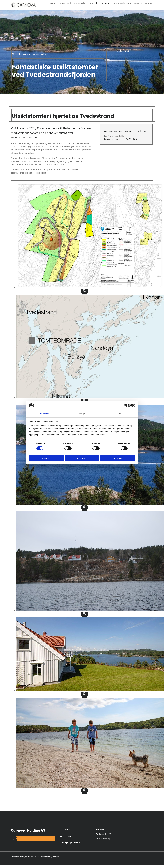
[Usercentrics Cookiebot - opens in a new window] (124, 405)
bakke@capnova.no (114, 139)
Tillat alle (118, 458)
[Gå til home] (23, 7)
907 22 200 (131, 139)
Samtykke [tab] (44, 414)
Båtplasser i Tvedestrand (74, 3)
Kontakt (149, 3)
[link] (73, 3)
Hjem (57, 3)
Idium (22, 857)
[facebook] (16, 840)
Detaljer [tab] (82, 414)
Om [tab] (119, 414)
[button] (122, 51)
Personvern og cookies (50, 857)
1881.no (36, 857)
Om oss (139, 3)
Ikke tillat (46, 458)
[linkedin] (16, 837)
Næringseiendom (123, 3)
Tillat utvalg (82, 458)
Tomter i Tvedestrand (101, 3)
